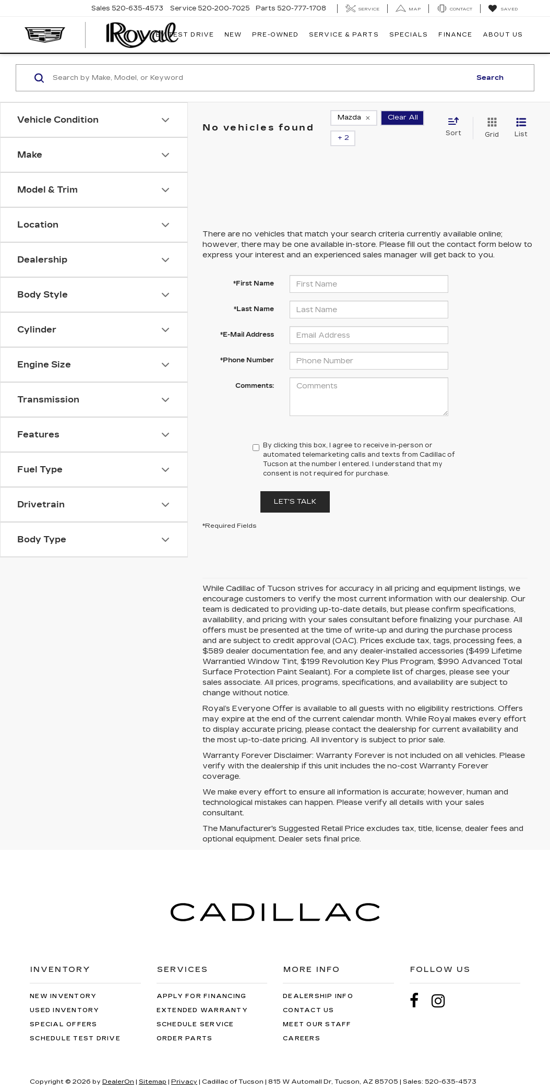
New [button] (233, 34)
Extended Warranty (202, 995)
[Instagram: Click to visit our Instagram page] (444, 986)
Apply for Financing (202, 981)
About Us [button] (503, 34)
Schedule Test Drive (75, 1023)
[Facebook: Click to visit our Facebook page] (419, 986)
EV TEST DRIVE (185, 34)
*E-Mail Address (247, 319)
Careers (301, 1023)
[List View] (521, 121)
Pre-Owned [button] (275, 34)
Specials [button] (408, 34)
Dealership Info (318, 981)
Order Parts (185, 1023)
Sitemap (152, 1066)
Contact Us (308, 995)
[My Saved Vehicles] (502, 9)
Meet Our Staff (317, 1009)
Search (490, 78)
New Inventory (63, 981)
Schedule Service (195, 1009)
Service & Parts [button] (344, 34)
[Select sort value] (456, 120)
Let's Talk (295, 486)
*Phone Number (247, 345)
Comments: (254, 370)
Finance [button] (455, 34)
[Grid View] (490, 121)
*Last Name (254, 294)
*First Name (253, 268)
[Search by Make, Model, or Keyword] (260, 77)
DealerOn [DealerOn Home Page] (118, 1066)
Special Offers (64, 1009)
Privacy (184, 1066)
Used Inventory (65, 995)
